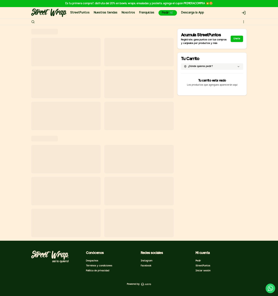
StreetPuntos (80, 12)
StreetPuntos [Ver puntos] (203, 265)
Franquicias (146, 12)
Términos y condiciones (99, 265)
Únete (236, 38)
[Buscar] (33, 22)
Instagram (146, 260)
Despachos (92, 260)
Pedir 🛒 (168, 13)
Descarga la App (192, 12)
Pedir (198, 260)
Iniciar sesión (203, 270)
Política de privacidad (97, 270)
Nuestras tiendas (105, 12)
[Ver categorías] (243, 22)
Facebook (146, 265)
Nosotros (128, 12)
